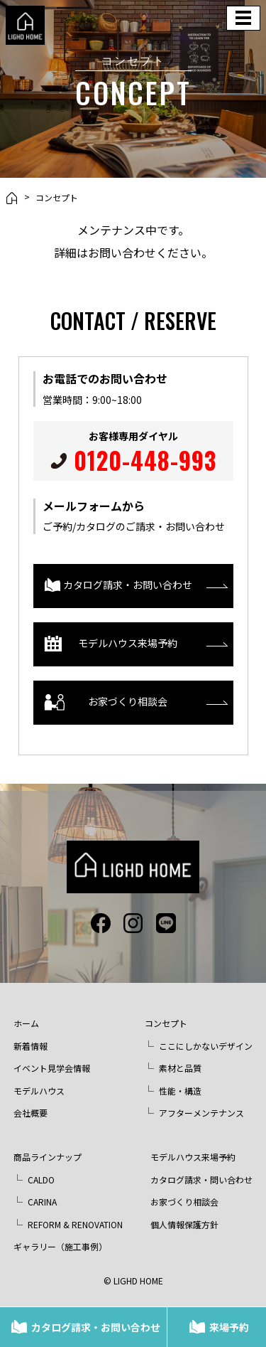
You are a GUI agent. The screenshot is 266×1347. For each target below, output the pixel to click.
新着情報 (30, 1046)
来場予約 (229, 1327)
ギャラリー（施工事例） (60, 1246)
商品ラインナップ (47, 1157)
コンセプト (56, 197)
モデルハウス (39, 1091)
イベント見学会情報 (51, 1068)
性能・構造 (180, 1091)
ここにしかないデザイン (206, 1046)
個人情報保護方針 (184, 1224)
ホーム (26, 1023)
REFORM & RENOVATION (75, 1224)
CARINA (42, 1202)
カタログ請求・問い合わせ (201, 1179)
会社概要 (30, 1113)
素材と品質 (180, 1068)
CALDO (41, 1179)
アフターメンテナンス (201, 1113)
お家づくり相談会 (106, 702)
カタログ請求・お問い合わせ (95, 1327)
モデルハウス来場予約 (111, 644)
